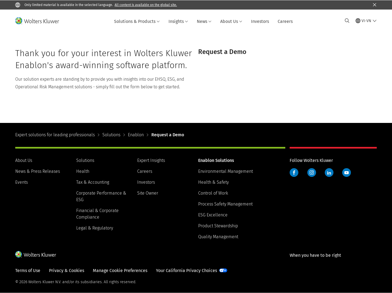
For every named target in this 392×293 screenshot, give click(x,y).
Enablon (136, 134)
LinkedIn (329, 172)
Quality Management (218, 236)
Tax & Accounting (92, 182)
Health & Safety (213, 182)
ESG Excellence (213, 215)
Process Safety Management (225, 204)
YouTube (346, 172)
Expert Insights (151, 160)
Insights (178, 21)
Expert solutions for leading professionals (55, 134)
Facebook (294, 172)
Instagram (311, 172)
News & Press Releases (37, 171)
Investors (260, 21)
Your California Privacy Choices (186, 270)
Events (21, 182)
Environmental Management (225, 171)
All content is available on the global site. (146, 5)
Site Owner (147, 193)
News (204, 21)
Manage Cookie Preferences (120, 270)
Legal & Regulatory (94, 228)
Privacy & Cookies (66, 270)
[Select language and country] (366, 21)
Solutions (111, 134)
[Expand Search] (347, 21)
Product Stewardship (218, 225)
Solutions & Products (137, 21)
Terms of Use (27, 270)
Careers (285, 21)
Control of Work (213, 193)
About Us (231, 21)
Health (82, 171)
